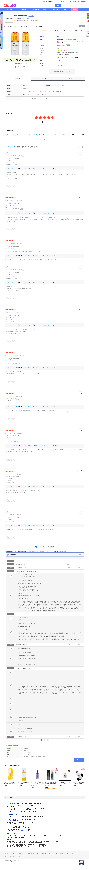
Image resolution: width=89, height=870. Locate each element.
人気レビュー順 (11, 147)
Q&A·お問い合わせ (34, 20)
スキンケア (28, 26)
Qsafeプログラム (69, 853)
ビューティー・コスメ (19, 26)
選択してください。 (63, 65)
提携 (38, 853)
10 (51, 546)
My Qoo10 (50, 1)
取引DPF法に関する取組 (10, 857)
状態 (9, 557)
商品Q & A (71, 78)
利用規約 (13, 853)
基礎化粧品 (34, 26)
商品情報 (17, 78)
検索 (58, 5)
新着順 (18, 147)
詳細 (68, 45)
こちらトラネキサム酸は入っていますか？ (23, 668)
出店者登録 (44, 853)
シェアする (18, 66)
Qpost (62, 1)
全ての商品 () (18, 18)
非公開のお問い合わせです (22, 564)
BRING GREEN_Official (20, 15)
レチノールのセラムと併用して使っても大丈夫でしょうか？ (26, 571)
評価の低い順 (33, 147)
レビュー (44, 78)
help (28, 88)
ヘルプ (66, 1)
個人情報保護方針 (21, 853)
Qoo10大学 (79, 1)
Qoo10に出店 (72, 1)
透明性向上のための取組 (22, 857)
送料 (42, 50)
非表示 (80, 554)
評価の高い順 (25, 147)
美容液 (40, 26)
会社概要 (7, 853)
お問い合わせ (79, 760)
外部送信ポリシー (31, 853)
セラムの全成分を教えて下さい (21, 613)
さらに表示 (44, 139)
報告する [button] (25, 66)
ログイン (45, 1)
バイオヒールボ (43, 30)
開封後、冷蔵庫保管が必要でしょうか (22, 644)
